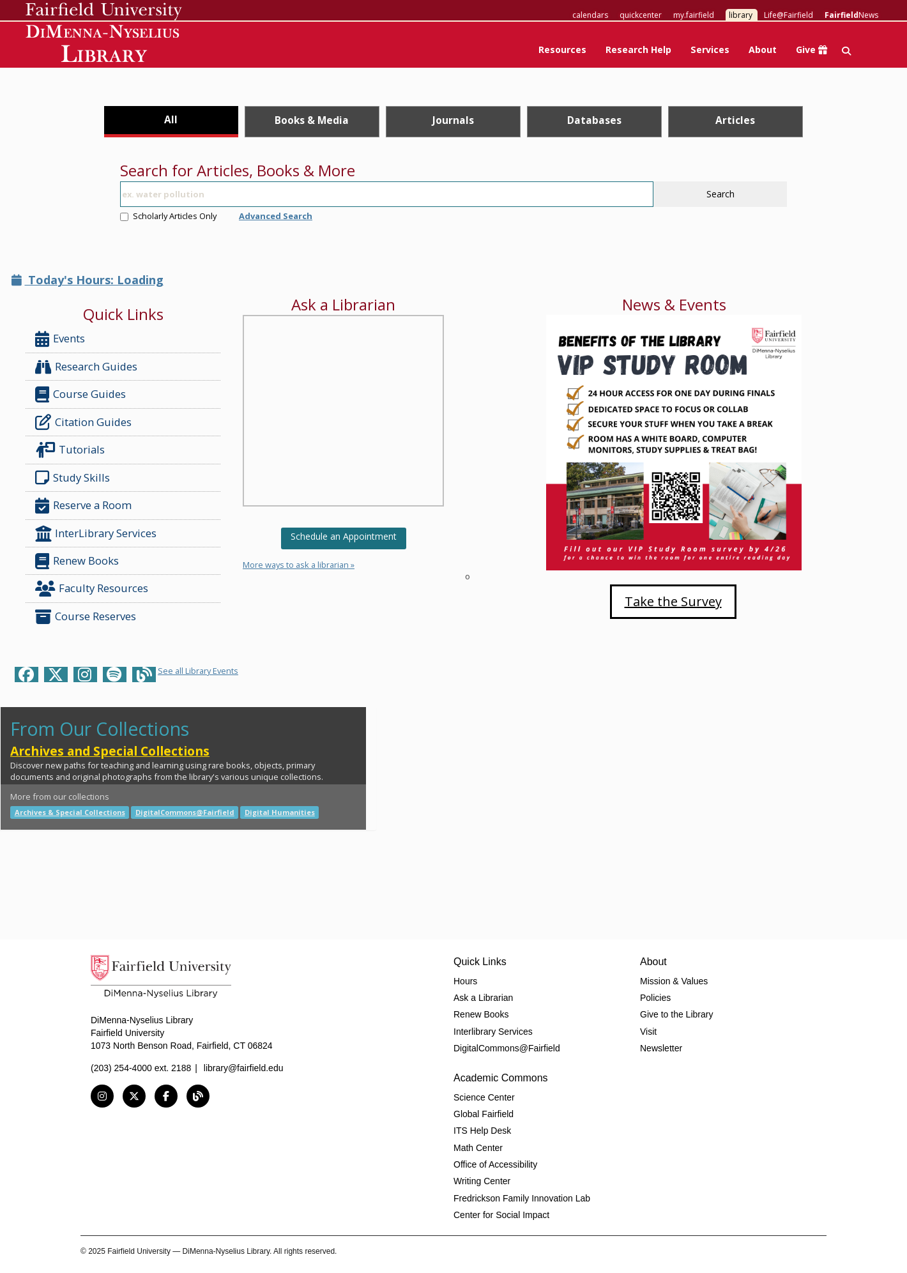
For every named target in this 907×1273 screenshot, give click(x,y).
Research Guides (86, 367)
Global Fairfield (484, 1114)
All (171, 119)
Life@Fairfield (788, 15)
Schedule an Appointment (344, 536)
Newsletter (661, 1048)
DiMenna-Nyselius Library (104, 46)
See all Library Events (198, 670)
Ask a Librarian (483, 998)
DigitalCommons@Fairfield (184, 812)
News (851, 15)
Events (60, 338)
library (740, 15)
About (763, 49)
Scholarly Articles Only (168, 216)
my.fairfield (693, 15)
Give (811, 49)
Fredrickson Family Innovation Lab (522, 1198)
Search (720, 194)
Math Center (478, 1148)
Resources (562, 49)
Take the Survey (673, 601)
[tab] (171, 121)
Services (709, 49)
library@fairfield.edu (244, 1068)
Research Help (638, 49)
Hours (465, 981)
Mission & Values (674, 981)
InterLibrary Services (97, 533)
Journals (453, 120)
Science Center (484, 1097)
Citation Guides (83, 422)
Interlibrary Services (493, 1031)
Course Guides (80, 394)
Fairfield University (104, 11)
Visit (648, 1031)
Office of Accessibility (495, 1164)
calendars (590, 15)
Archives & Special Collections (70, 812)
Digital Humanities (280, 812)
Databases (594, 120)
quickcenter (641, 15)
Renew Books (77, 561)
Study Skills (75, 477)
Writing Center (482, 1181)
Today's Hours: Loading (87, 279)
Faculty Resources (91, 588)
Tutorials (72, 450)
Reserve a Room (83, 505)
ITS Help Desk (482, 1130)
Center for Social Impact (501, 1215)
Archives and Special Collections (110, 750)
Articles (735, 120)
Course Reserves (85, 616)
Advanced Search (275, 216)
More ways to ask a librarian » (298, 564)
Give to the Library (676, 1014)
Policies (655, 998)
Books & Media (312, 120)
